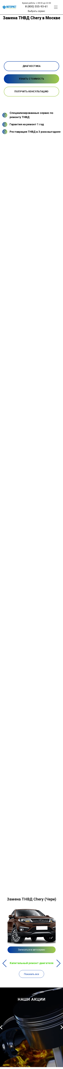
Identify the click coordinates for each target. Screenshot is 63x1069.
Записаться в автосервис (31, 949)
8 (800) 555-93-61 (36, 6)
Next (58, 963)
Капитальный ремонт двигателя (30, 963)
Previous (5, 963)
